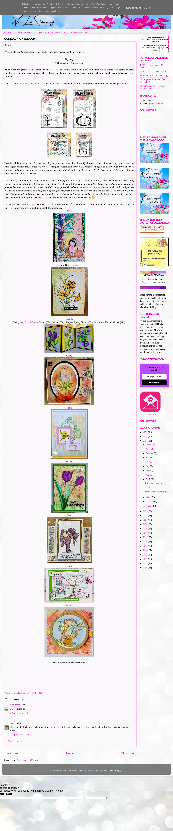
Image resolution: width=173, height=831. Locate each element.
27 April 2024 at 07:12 (20, 734)
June (148, 470)
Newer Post (11, 753)
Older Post (127, 753)
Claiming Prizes (79, 32)
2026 (145, 432)
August (149, 462)
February (150, 501)
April (148, 479)
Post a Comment (15, 741)
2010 (145, 567)
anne (12, 723)
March (149, 497)
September (151, 457)
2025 (145, 436)
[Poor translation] (9, 794)
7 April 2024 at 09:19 (19, 713)
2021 (145, 520)
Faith (69, 407)
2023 (145, 511)
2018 (145, 533)
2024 (145, 441)
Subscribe (154, 382)
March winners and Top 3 (156, 491)
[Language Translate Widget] (152, 100)
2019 (145, 528)
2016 (145, 541)
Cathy (69, 355)
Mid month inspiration (155, 483)
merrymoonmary (95, 770)
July (148, 466)
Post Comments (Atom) (27, 760)
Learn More (133, 7)
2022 (145, 515)
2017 (145, 537)
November (151, 449)
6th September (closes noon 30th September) (152, 87)
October (149, 453)
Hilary (69, 461)
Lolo (69, 515)
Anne (77, 265)
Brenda (69, 318)
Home (7, 32)
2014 (145, 550)
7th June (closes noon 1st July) (153, 71)
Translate (157, 103)
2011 (145, 563)
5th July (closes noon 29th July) (154, 75)
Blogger (118, 770)
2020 (145, 524)
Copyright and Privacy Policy (51, 32)
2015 (145, 546)
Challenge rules (23, 32)
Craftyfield (15, 704)
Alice (69, 211)
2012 (145, 559)
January (149, 506)
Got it (148, 7)
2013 (145, 555)
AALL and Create (31, 83)
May (148, 475)
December (150, 444)
